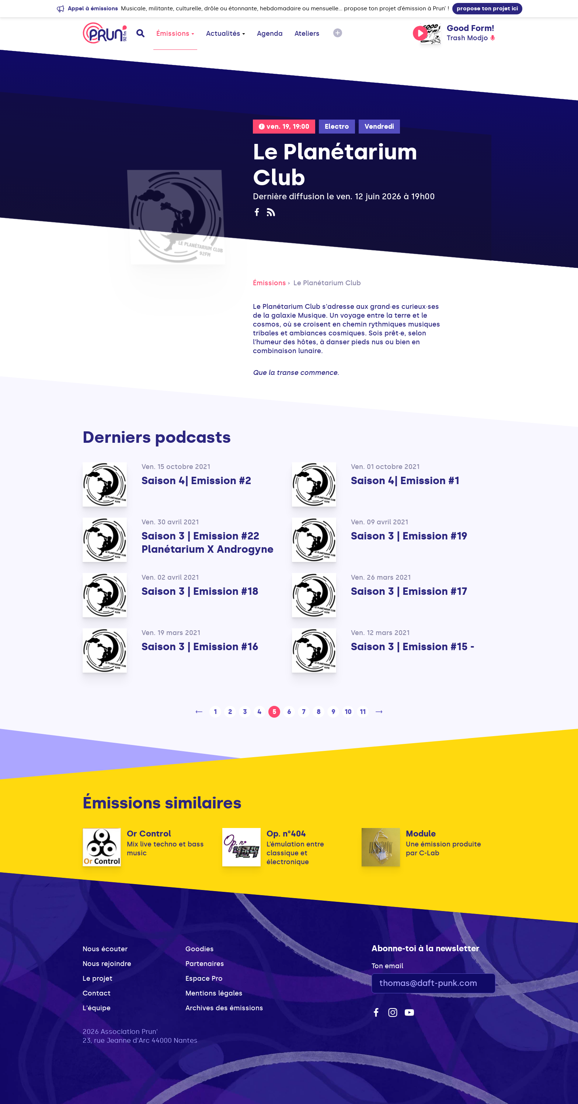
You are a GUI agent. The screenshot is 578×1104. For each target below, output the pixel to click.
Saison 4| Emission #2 (196, 481)
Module (421, 834)
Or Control (149, 834)
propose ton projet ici (487, 8)
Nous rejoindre (107, 964)
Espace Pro (204, 978)
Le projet (97, 978)
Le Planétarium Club (327, 283)
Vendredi (379, 127)
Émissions (175, 34)
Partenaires (204, 964)
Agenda (270, 34)
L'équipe (97, 1008)
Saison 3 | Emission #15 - (412, 647)
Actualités (225, 34)
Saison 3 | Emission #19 (409, 536)
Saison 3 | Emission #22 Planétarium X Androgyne (208, 542)
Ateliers (307, 34)
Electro (337, 127)
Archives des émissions (224, 1008)
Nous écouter (105, 949)
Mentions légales (214, 993)
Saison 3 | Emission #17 (409, 591)
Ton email (387, 966)
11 (363, 712)
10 (348, 712)
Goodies (199, 949)
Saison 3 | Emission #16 (200, 647)
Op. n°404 (286, 834)
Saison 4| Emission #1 (405, 481)
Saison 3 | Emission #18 (200, 591)
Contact (97, 993)
